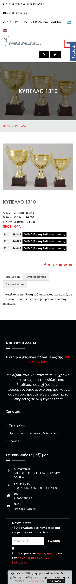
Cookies (14, 441)
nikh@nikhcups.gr (25, 508)
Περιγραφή (13, 276)
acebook (73, 52)
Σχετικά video (15, 284)
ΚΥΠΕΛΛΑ (20, 126)
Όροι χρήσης (17, 425)
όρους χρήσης (47, 553)
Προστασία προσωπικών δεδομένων (33, 433)
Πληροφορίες (35, 581)
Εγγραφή (54, 541)
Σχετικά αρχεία (36, 276)
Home (7, 126)
